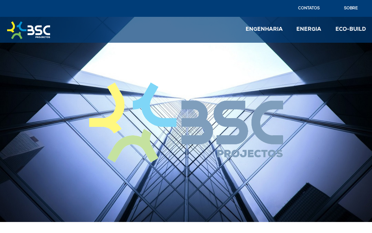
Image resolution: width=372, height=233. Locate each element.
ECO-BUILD (350, 29)
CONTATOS (309, 8)
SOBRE (351, 8)
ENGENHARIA (264, 29)
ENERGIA (308, 29)
